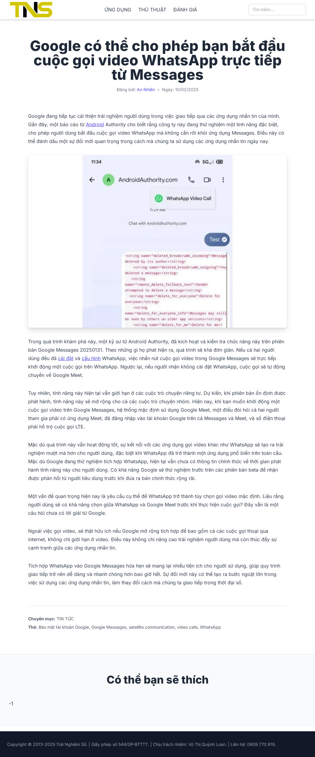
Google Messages (108, 627)
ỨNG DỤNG (118, 10)
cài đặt (65, 358)
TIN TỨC (65, 618)
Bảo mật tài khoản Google (64, 627)
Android (95, 124)
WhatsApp (210, 627)
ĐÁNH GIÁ (185, 10)
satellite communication (152, 627)
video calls (187, 627)
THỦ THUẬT (152, 10)
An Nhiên (146, 89)
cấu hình (91, 358)
